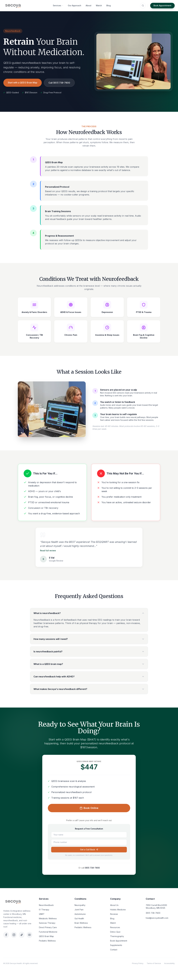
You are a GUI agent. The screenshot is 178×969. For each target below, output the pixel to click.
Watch (99, 5)
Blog (108, 5)
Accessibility (169, 963)
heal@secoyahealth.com (157, 918)
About (88, 5)
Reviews (114, 914)
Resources (115, 927)
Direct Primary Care (48, 927)
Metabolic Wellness (48, 918)
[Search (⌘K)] (143, 5)
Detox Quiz (115, 932)
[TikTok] (21, 935)
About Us (114, 905)
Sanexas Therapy (47, 923)
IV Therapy (44, 909)
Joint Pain (79, 909)
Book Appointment (162, 5)
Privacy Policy (137, 963)
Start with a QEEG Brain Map (22, 82)
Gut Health (79, 918)
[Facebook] (6, 935)
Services (58, 5)
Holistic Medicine (118, 909)
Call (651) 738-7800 (59, 82)
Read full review (48, 550)
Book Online (89, 808)
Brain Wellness (81, 923)
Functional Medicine (48, 932)
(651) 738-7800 (92, 868)
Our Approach (74, 5)
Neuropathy (80, 905)
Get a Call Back (89, 849)
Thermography (117, 936)
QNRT (41, 914)
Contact (113, 949)
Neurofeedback (46, 905)
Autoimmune (80, 914)
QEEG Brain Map (46, 936)
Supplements (116, 945)
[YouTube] (29, 935)
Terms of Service (154, 963)
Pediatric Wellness (47, 941)
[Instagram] (14, 935)
